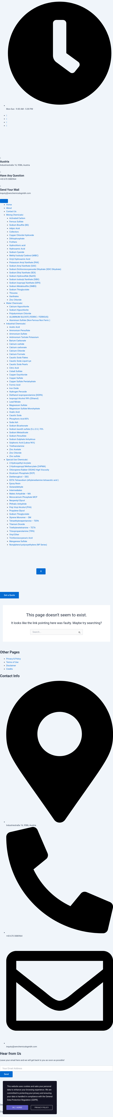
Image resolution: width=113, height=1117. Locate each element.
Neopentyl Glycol (17, 500)
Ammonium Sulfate (18, 334)
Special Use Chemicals (17, 459)
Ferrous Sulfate (16, 221)
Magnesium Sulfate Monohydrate (24, 408)
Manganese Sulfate (18, 541)
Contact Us (11, 211)
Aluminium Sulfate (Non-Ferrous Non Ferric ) (29, 320)
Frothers (13, 242)
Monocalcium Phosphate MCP (23, 497)
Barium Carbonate (17, 340)
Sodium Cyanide (16, 252)
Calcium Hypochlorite (19, 306)
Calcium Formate (17, 354)
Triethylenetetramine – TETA (22, 527)
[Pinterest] (6, 125)
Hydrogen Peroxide (18, 391)
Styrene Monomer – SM (20, 517)
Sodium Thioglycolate (19, 289)
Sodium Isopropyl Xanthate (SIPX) (24, 283)
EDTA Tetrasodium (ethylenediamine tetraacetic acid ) (34, 480)
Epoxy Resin (14, 483)
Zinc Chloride (15, 300)
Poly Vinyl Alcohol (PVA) (20, 507)
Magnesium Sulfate (18, 405)
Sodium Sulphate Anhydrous (22, 439)
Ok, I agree (17, 1108)
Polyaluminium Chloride (20, 313)
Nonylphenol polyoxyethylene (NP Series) (28, 544)
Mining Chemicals (14, 215)
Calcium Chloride (17, 351)
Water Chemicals (14, 303)
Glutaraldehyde (16, 487)
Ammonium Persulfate (19, 330)
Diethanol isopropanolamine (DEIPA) (26, 395)
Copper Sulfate (16, 378)
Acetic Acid (14, 327)
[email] (56, 1068)
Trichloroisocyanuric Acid (21, 538)
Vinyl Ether (14, 534)
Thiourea (13, 293)
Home (9, 204)
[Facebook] (6, 115)
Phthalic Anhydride (18, 504)
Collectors (14, 232)
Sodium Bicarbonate (18, 425)
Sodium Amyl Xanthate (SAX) (22, 266)
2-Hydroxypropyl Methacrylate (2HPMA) (27, 466)
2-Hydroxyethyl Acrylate (20, 463)
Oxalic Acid (14, 412)
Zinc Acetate (15, 449)
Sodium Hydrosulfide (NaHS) (22, 276)
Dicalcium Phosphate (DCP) (22, 473)
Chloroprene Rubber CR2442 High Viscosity (29, 470)
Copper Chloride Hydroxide (21, 235)
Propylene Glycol (17, 510)
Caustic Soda (15, 415)
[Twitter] (6, 119)
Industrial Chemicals (16, 323)
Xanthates (14, 296)
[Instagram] (6, 122)
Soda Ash (13, 422)
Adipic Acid (14, 228)
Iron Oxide (14, 388)
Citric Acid (14, 368)
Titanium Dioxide (17, 524)
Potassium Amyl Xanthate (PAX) (24, 262)
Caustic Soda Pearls (18, 364)
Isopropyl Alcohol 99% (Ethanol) (23, 398)
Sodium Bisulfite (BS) (19, 225)
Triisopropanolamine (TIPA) (21, 531)
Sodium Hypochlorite (19, 310)
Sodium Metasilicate (18, 432)
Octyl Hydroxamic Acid (19, 259)
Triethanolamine (16, 446)
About (9, 208)
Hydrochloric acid (17, 245)
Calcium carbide (16, 344)
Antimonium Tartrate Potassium (24, 337)
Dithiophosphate (16, 238)
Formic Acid (14, 385)
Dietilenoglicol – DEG (19, 476)
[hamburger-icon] (4, 201)
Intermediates (15, 490)
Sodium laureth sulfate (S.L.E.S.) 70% (26, 429)
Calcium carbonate (18, 347)
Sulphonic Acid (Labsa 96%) (22, 442)
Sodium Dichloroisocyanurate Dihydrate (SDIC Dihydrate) (35, 269)
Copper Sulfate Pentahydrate (22, 381)
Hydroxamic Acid (17, 248)
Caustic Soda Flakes (18, 357)
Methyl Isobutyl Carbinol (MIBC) (23, 255)
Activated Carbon (17, 218)
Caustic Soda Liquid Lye (20, 361)
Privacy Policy (42, 1108)
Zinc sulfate (14, 456)
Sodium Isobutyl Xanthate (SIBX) (24, 279)
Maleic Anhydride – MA (20, 493)
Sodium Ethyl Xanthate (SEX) (22, 272)
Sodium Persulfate (17, 436)
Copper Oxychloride (18, 374)
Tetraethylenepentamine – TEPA (24, 521)
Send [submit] (6, 1074)
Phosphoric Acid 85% (19, 419)
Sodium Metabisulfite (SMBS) (22, 286)
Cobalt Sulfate (15, 371)
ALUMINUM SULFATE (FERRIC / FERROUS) (28, 317)
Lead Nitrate (15, 402)
